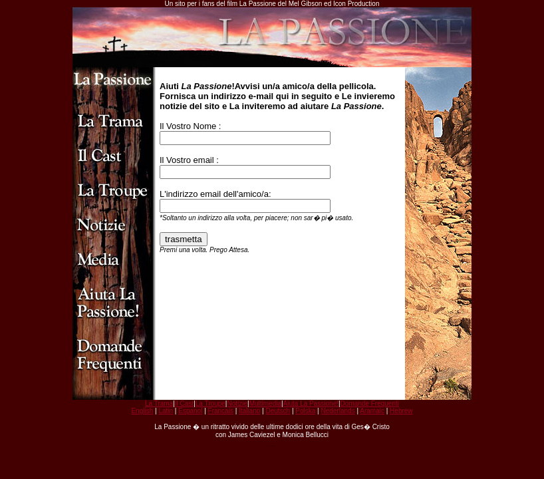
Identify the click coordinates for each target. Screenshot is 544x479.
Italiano (249, 410)
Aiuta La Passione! (311, 403)
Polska (305, 410)
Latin (165, 410)
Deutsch (277, 410)
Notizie (237, 403)
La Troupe (210, 403)
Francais (220, 410)
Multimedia (265, 403)
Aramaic (372, 410)
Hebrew (401, 410)
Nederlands (337, 410)
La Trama (159, 403)
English (142, 410)
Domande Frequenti (369, 403)
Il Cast (184, 403)
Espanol (190, 410)
